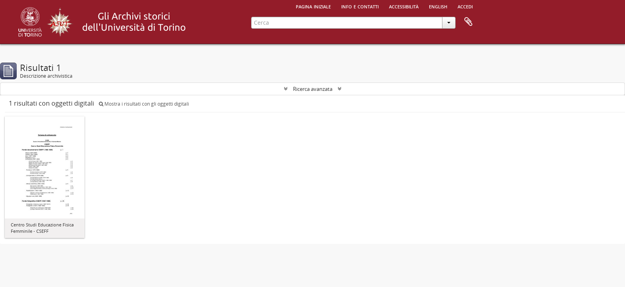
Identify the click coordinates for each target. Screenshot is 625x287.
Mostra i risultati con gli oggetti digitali (144, 103)
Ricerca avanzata (313, 88)
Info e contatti (360, 6)
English (438, 6)
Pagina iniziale (313, 6)
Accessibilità (404, 6)
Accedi (465, 6)
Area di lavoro (468, 22)
